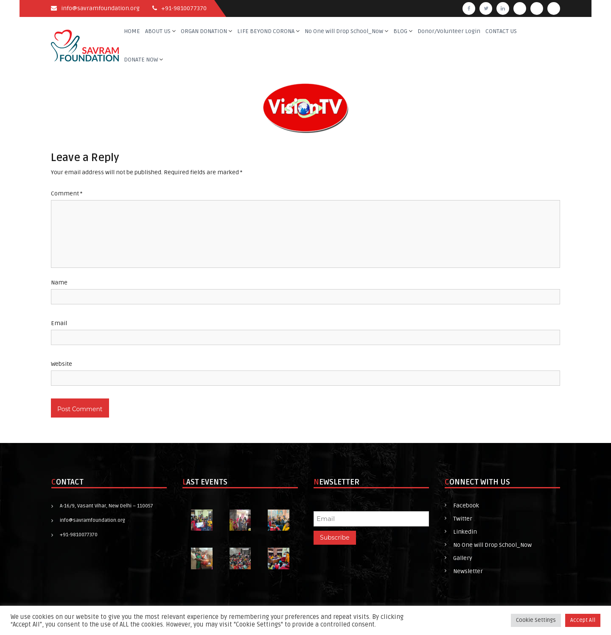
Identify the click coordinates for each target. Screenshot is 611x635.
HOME (132, 31)
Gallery (462, 558)
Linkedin (465, 531)
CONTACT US (501, 31)
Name (59, 282)
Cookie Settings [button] (536, 620)
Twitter (462, 518)
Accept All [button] (582, 620)
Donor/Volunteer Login (449, 31)
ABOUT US (158, 31)
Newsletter (468, 571)
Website (61, 364)
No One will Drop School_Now (344, 31)
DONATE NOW (141, 59)
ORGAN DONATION (204, 31)
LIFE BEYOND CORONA (265, 31)
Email (59, 323)
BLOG (400, 31)
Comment (66, 193)
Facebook (466, 505)
